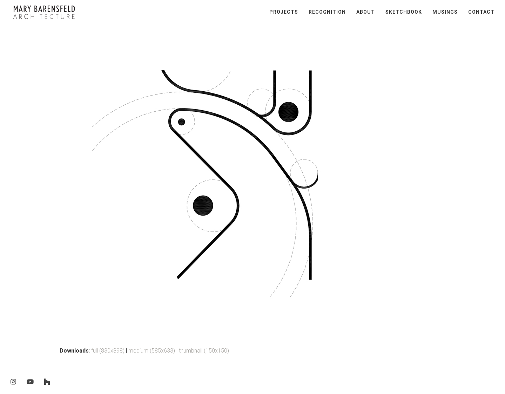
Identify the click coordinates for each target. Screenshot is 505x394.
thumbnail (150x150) (204, 350)
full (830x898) (107, 350)
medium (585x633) (151, 350)
